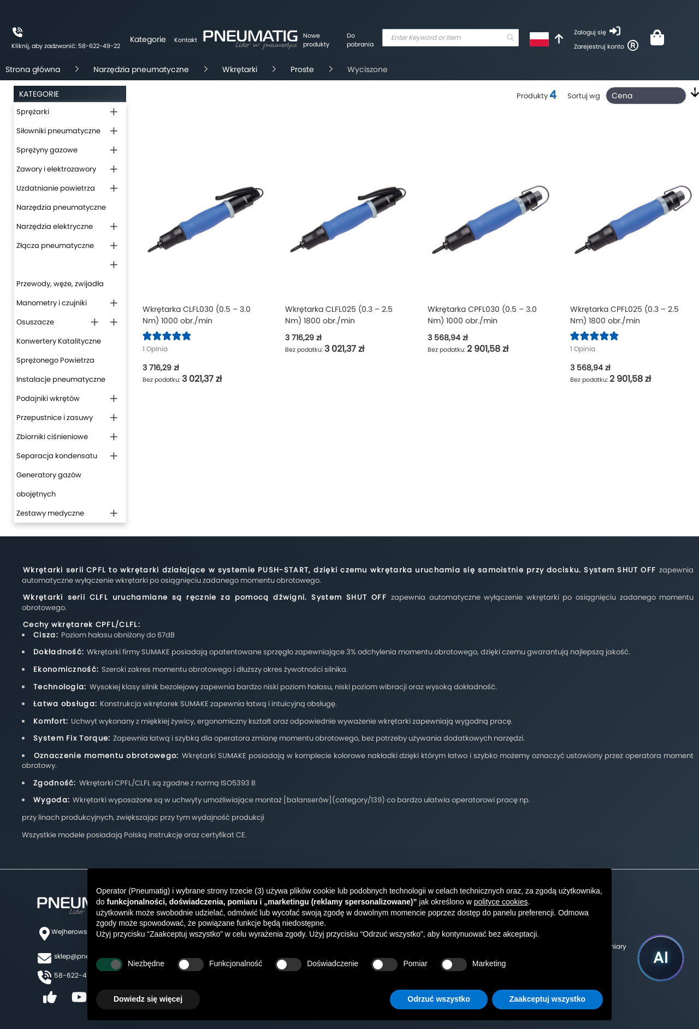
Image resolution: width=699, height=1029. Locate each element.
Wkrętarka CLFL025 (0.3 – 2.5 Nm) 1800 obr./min (339, 315)
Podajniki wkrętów (48, 398)
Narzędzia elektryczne (54, 226)
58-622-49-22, (79, 975)
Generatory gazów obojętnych (48, 484)
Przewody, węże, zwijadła (60, 284)
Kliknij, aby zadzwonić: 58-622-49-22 (65, 46)
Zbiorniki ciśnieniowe (52, 436)
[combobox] (450, 37)
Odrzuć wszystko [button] (438, 999)
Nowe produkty (316, 40)
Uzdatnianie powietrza (55, 188)
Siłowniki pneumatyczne (58, 131)
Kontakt (185, 40)
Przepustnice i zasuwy (54, 417)
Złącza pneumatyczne (55, 245)
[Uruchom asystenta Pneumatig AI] (661, 958)
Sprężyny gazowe (47, 150)
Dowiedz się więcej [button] (148, 999)
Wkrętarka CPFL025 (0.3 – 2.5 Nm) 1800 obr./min (624, 315)
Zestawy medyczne (50, 513)
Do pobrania (360, 40)
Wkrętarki (239, 69)
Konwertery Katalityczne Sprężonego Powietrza (58, 350)
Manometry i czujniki (51, 303)
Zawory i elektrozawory (56, 169)
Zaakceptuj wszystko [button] (547, 999)
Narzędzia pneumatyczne (141, 69)
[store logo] (250, 38)
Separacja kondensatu (56, 456)
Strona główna (32, 69)
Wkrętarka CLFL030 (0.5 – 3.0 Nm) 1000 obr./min (197, 315)
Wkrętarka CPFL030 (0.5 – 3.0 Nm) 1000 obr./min (482, 315)
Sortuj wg (583, 96)
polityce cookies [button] (501, 901)
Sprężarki (32, 112)
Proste (302, 69)
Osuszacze (35, 322)
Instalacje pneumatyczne (60, 379)
